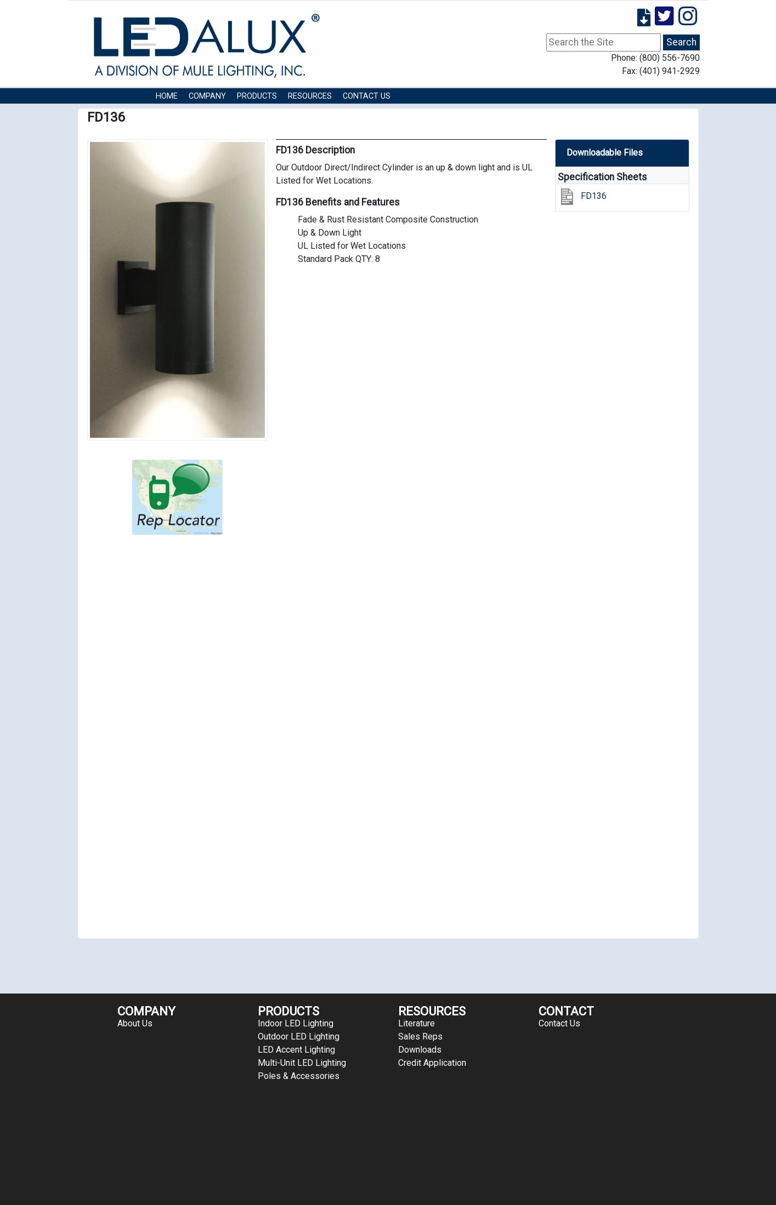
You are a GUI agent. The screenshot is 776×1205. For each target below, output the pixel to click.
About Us (134, 1023)
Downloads (419, 1049)
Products (257, 96)
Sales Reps (420, 1036)
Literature (416, 1023)
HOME (167, 96)
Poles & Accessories (298, 1076)
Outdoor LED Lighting (298, 1036)
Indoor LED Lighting (295, 1023)
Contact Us (366, 96)
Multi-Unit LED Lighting (302, 1063)
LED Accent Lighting (296, 1049)
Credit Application (432, 1063)
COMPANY (207, 96)
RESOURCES (310, 96)
